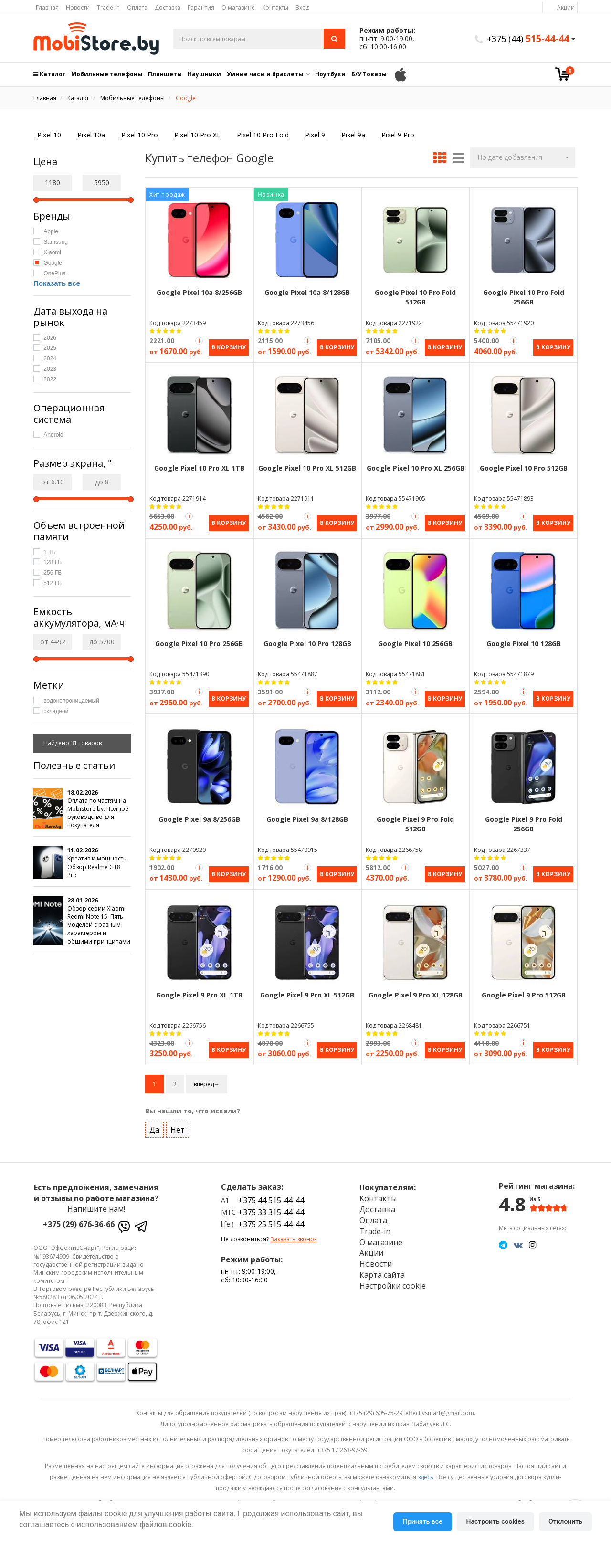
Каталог (49, 74)
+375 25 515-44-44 (271, 1222)
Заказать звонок (293, 1237)
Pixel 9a (353, 134)
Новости (78, 7)
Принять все (422, 1521)
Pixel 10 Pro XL (197, 134)
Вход (302, 7)
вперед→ (207, 1082)
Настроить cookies (495, 1521)
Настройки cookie (392, 1284)
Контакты (275, 7)
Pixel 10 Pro (139, 134)
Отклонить (565, 1521)
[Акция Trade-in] (199, 341)
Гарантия (201, 7)
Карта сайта (382, 1273)
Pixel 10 (49, 134)
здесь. (426, 1474)
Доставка (167, 7)
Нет (177, 1127)
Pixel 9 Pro (397, 134)
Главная (47, 7)
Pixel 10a (91, 134)
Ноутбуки (330, 74)
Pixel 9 (315, 134)
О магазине (238, 7)
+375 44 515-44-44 (271, 1198)
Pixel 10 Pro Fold (263, 134)
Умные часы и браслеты (265, 74)
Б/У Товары (369, 74)
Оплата (137, 7)
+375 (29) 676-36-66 (79, 1222)
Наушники (204, 74)
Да (154, 1127)
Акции (566, 7)
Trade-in (108, 7)
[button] (522, 157)
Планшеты (165, 74)
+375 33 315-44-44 (271, 1210)
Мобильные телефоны (106, 74)
